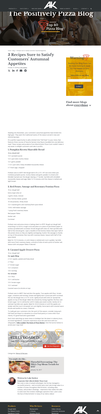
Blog (54, 404)
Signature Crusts (13, 389)
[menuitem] (91, 9)
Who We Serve (36, 382)
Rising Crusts (12, 393)
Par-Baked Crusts (14, 387)
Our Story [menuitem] (23, 8)
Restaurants (34, 385)
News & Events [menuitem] (65, 8)
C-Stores (33, 387)
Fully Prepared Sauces (15, 396)
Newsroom (55, 391)
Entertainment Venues (37, 391)
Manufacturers (35, 396)
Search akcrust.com (58, 393)
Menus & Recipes (21, 329)
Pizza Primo (12, 398)
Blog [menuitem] (75, 8)
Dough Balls (12, 385)
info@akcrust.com (79, 402)
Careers (32, 402)
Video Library (56, 385)
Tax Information (57, 400)
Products (12, 382)
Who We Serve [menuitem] (36, 8)
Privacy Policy (56, 398)
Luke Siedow (23, 67)
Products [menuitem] (12, 8)
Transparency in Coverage (60, 396)
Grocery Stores (35, 389)
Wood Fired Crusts (14, 391)
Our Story (34, 400)
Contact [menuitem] (84, 8)
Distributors (34, 393)
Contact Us (78, 393)
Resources (56, 382)
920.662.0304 (77, 400)
